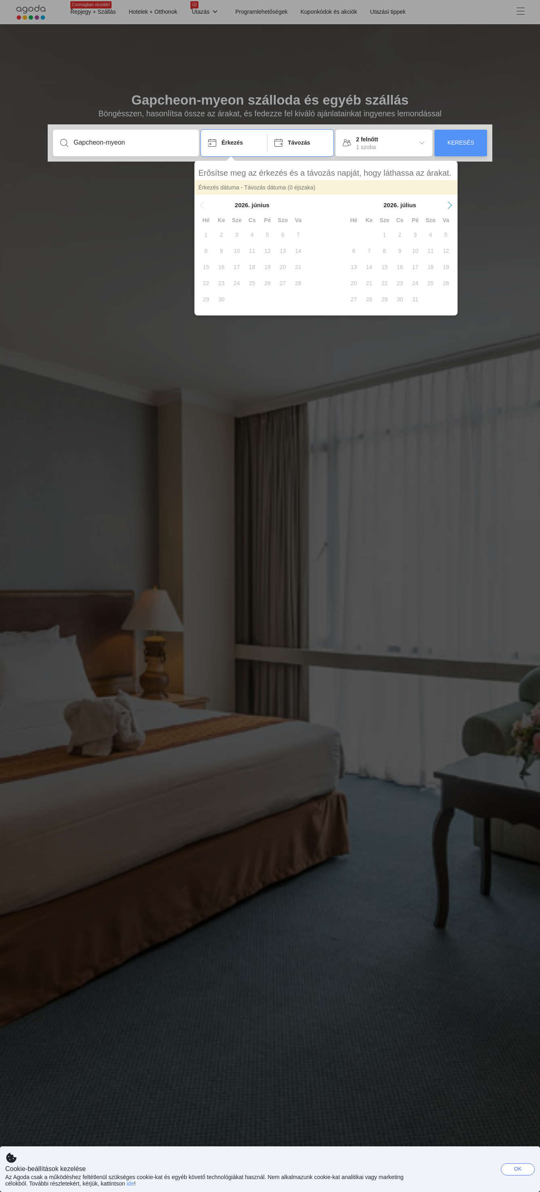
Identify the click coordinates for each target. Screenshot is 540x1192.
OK (518, 1169)
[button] (208, 205)
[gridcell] (212, 234)
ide (130, 1183)
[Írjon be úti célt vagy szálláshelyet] (132, 143)
